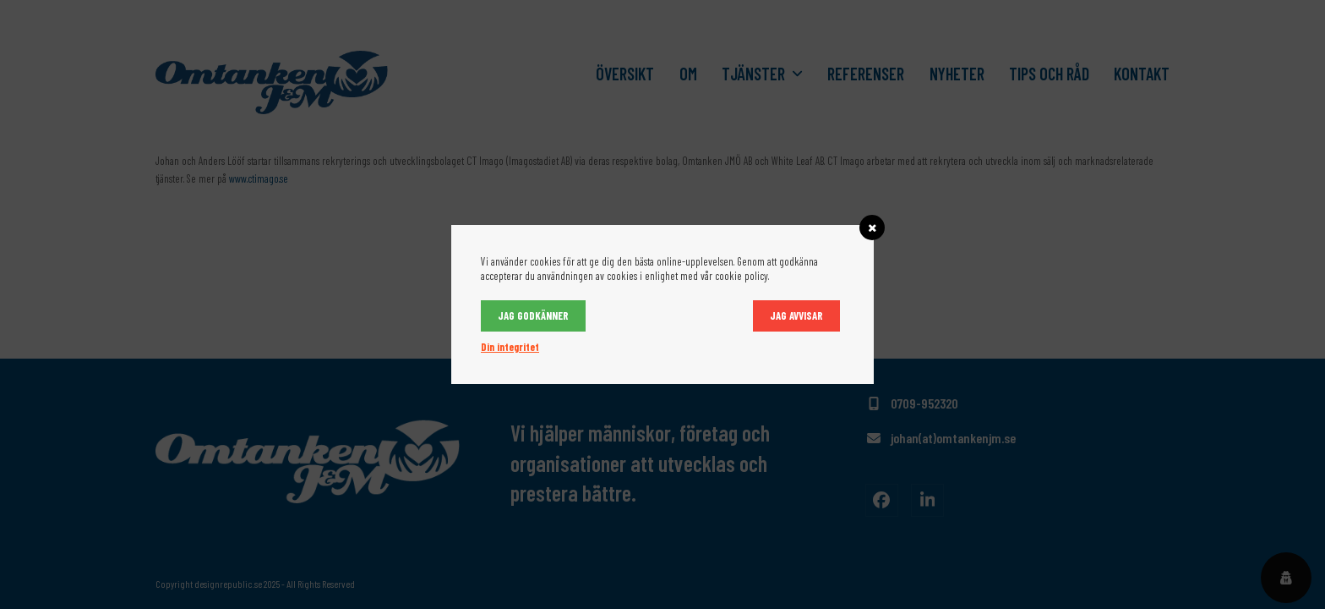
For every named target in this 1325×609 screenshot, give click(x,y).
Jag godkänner (533, 315)
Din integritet (510, 347)
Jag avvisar (796, 315)
